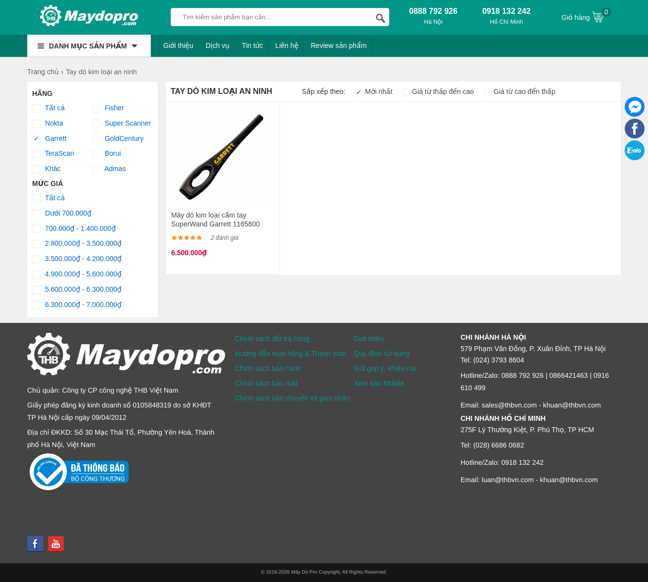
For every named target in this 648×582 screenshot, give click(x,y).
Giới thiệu (178, 45)
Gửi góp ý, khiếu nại (385, 368)
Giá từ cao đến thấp (519, 91)
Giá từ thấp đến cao (438, 91)
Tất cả (48, 108)
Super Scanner (121, 123)
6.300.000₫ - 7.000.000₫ (77, 305)
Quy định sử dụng (382, 354)
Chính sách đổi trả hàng (272, 339)
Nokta (47, 123)
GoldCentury (117, 138)
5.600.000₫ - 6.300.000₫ (77, 289)
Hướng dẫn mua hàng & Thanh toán (290, 354)
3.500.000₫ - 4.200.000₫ (77, 259)
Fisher (108, 108)
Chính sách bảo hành (268, 368)
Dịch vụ (218, 45)
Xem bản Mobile (379, 383)
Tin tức (252, 45)
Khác (46, 169)
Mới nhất (373, 91)
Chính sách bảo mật (266, 383)
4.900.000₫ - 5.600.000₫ (77, 274)
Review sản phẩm (339, 45)
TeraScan (53, 153)
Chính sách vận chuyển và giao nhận (292, 398)
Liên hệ (287, 45)
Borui (106, 153)
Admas (109, 169)
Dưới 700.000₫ (62, 213)
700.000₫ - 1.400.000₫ (74, 228)
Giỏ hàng (586, 16)
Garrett (49, 138)
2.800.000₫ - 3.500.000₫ (77, 243)
